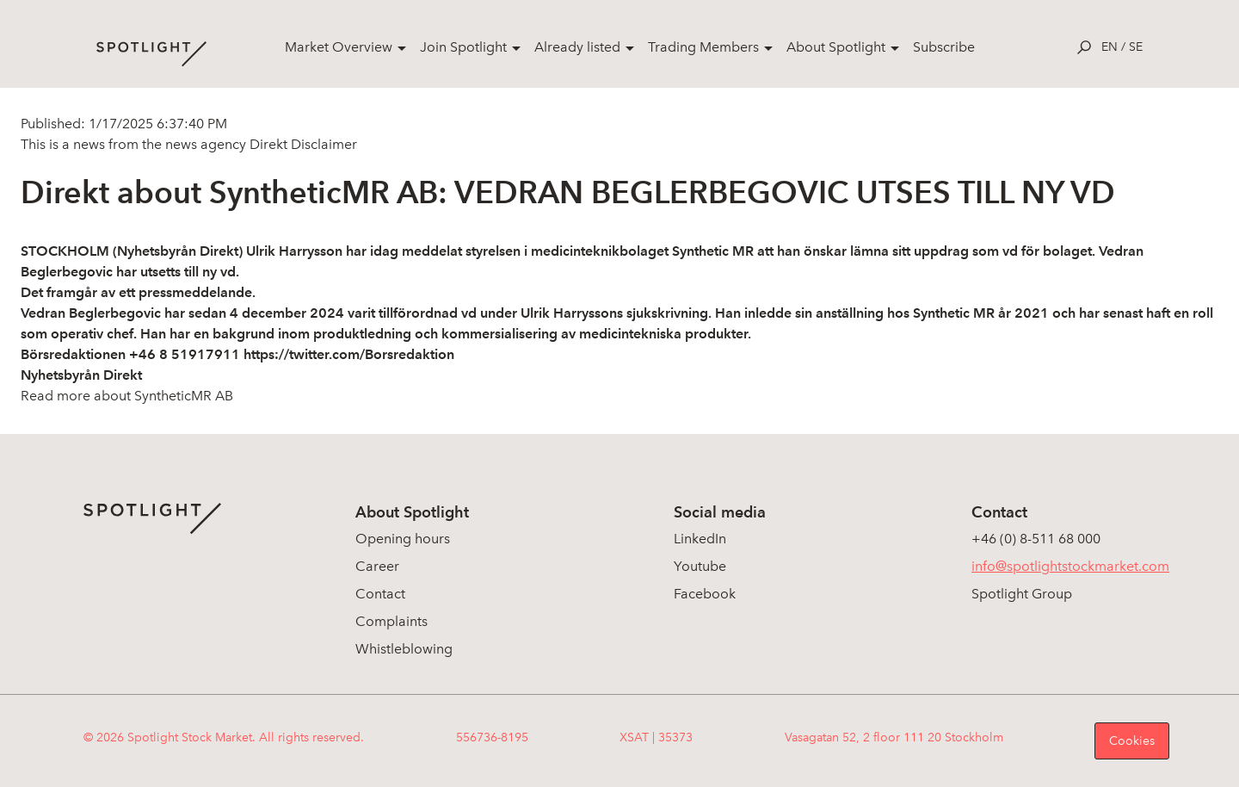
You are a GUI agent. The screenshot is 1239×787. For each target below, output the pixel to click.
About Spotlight (835, 47)
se (1136, 47)
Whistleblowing (404, 649)
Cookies (1132, 741)
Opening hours (402, 538)
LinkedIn (700, 538)
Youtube (700, 566)
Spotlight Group (1021, 594)
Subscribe (944, 47)
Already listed (577, 47)
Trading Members (703, 47)
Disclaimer (322, 144)
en (1109, 47)
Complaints (391, 621)
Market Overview (338, 47)
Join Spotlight (463, 47)
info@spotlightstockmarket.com (1070, 566)
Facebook (705, 594)
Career (377, 566)
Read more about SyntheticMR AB (127, 395)
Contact (380, 594)
